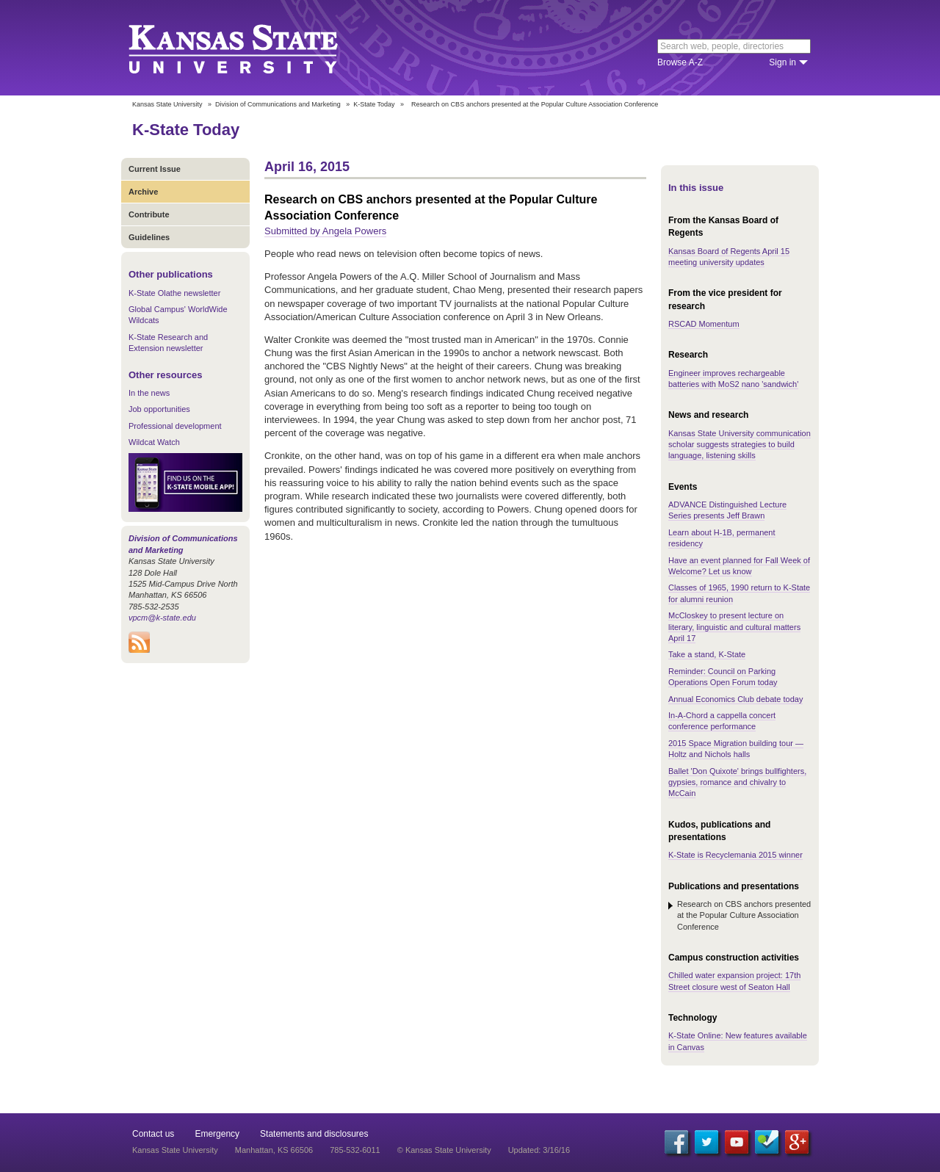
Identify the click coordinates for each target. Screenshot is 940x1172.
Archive (143, 191)
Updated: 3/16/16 (539, 1150)
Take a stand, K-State (706, 654)
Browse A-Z (680, 62)
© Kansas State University (444, 1150)
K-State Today (373, 104)
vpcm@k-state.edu (162, 617)
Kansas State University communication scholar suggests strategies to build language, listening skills (739, 444)
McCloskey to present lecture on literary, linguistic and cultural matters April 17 (734, 627)
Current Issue (155, 168)
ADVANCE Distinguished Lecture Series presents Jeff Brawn (727, 510)
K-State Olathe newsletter (174, 293)
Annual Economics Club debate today (735, 699)
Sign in (782, 62)
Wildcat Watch (154, 442)
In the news (149, 392)
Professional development (175, 426)
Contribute (149, 214)
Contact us (153, 1134)
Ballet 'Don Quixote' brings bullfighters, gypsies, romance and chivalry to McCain (737, 782)
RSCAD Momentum (704, 323)
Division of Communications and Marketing (278, 104)
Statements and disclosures (314, 1134)
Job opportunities (159, 409)
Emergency (217, 1134)
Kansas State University (252, 47)
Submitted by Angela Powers (325, 230)
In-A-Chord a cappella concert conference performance (722, 721)
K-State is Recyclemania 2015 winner (735, 854)
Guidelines (149, 237)
